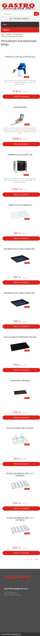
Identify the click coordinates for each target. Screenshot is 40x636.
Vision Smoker (20, 107)
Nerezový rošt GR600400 (20, 205)
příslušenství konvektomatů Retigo (12, 36)
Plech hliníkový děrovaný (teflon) (20, 337)
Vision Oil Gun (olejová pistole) (20, 57)
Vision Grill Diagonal (20, 381)
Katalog (8, 34)
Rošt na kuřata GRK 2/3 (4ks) (20, 428)
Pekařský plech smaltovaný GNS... (20, 249)
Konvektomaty (17, 34)
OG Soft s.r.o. (16, 634)
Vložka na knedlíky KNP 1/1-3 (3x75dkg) (20, 519)
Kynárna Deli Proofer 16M (20, 155)
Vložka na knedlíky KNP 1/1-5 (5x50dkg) (20, 475)
